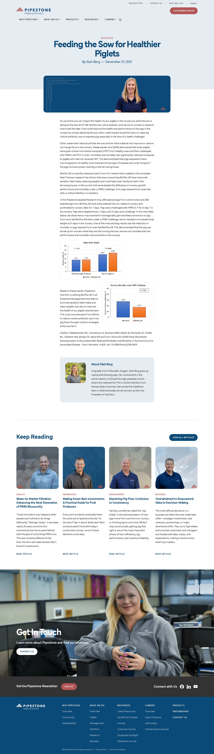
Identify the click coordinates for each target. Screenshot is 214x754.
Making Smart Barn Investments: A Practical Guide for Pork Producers (84, 502)
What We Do (97, 705)
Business (94, 741)
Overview (67, 711)
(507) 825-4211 (176, 3)
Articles (121, 723)
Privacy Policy (101, 750)
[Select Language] (194, 3)
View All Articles (183, 438)
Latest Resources (126, 711)
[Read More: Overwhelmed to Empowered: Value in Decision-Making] (176, 468)
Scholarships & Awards (157, 729)
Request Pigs (136, 3)
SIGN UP (69, 687)
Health (93, 717)
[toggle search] (120, 20)
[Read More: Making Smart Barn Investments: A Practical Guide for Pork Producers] (84, 468)
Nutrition (94, 729)
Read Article (24, 554)
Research (95, 735)
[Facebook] (182, 687)
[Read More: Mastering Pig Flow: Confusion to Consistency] (130, 468)
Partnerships (181, 711)
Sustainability (69, 723)
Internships (151, 723)
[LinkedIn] (189, 687)
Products (179, 705)
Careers (150, 705)
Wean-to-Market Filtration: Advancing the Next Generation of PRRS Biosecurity (36, 502)
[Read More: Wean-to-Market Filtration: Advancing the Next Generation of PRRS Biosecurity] (37, 468)
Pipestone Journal (126, 741)
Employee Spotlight (127, 735)
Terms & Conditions (118, 750)
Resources (123, 705)
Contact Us (156, 3)
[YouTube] (196, 687)
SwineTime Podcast (127, 717)
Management (97, 723)
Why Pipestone (71, 705)
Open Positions (153, 717)
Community (68, 717)
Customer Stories (126, 729)
